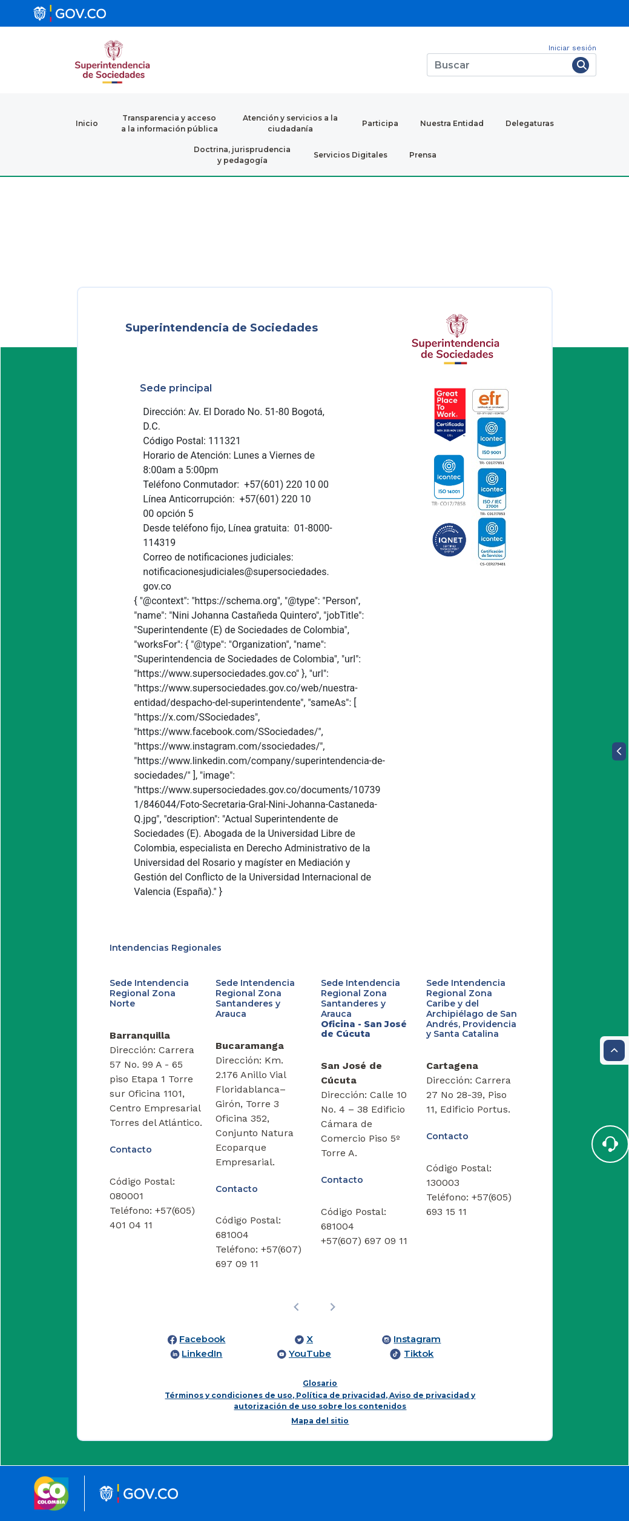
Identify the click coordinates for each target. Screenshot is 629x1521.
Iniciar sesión (572, 48)
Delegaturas (530, 123)
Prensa (422, 154)
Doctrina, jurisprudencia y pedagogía (242, 155)
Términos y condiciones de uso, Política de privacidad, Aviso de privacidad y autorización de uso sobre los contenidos (320, 1401)
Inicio (87, 123)
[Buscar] (497, 64)
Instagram (417, 1339)
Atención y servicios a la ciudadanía (290, 123)
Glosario (320, 1383)
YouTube (310, 1353)
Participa (380, 123)
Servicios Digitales (350, 154)
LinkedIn (202, 1353)
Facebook (202, 1339)
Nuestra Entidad (452, 123)
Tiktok (418, 1353)
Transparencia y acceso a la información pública (169, 123)
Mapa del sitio (320, 1420)
